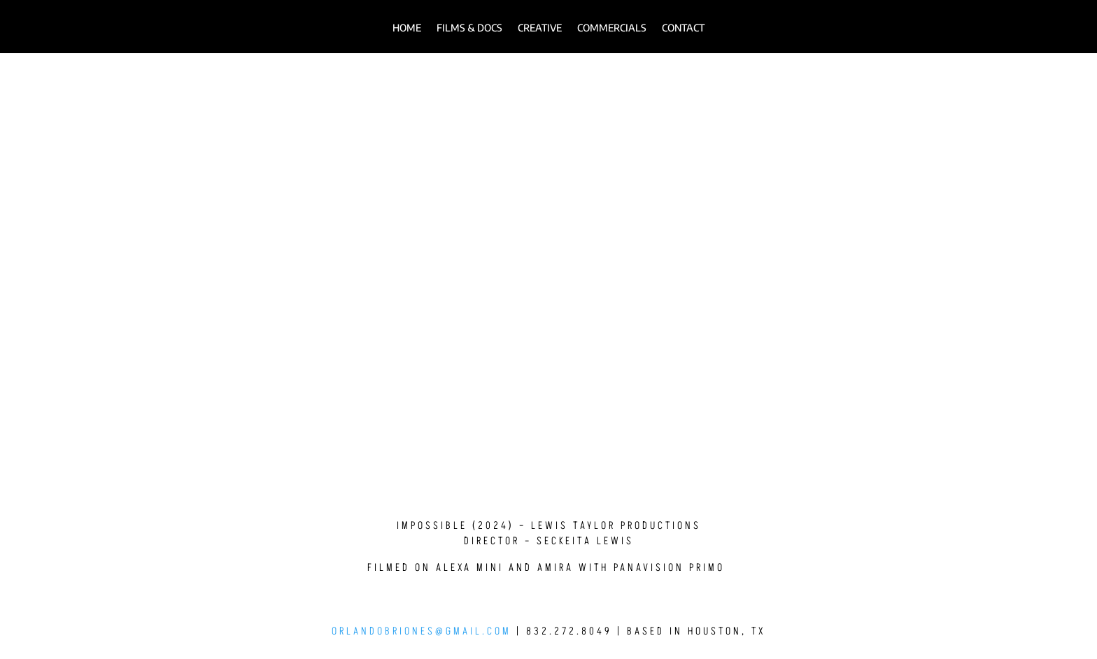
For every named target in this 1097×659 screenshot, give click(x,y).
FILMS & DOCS (469, 28)
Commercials (611, 28)
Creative (540, 28)
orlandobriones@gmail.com (421, 631)
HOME (406, 28)
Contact (683, 28)
